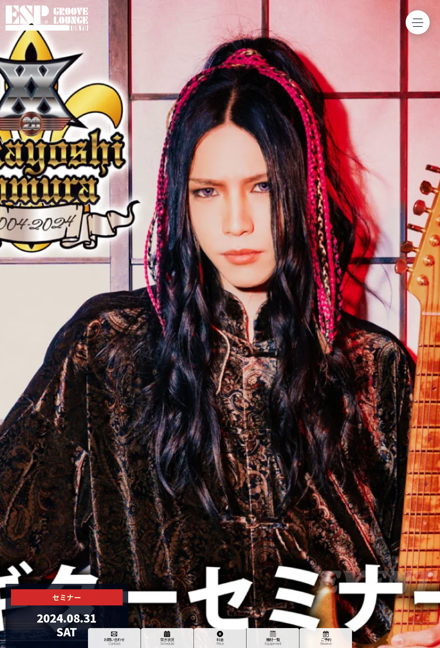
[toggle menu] (418, 22)
